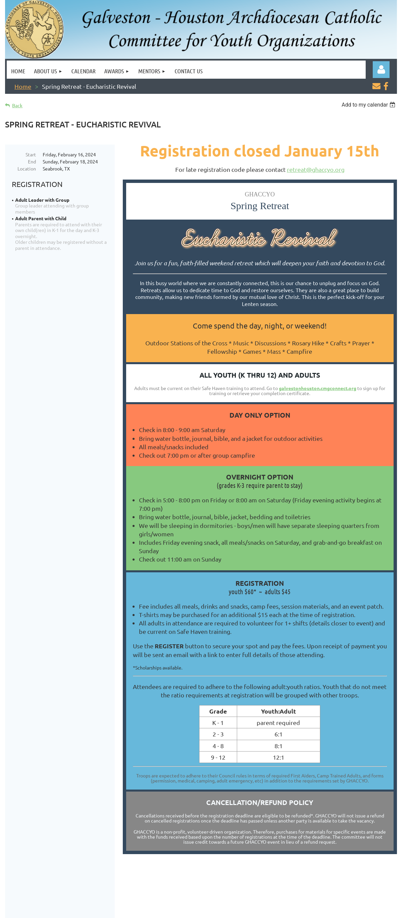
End (32, 161)
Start (31, 154)
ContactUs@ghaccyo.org (364, 887)
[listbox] (369, 105)
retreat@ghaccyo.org (315, 169)
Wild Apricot (316, 909)
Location (26, 168)
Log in (381, 69)
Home (22, 86)
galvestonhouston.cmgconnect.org (317, 388)
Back (17, 105)
